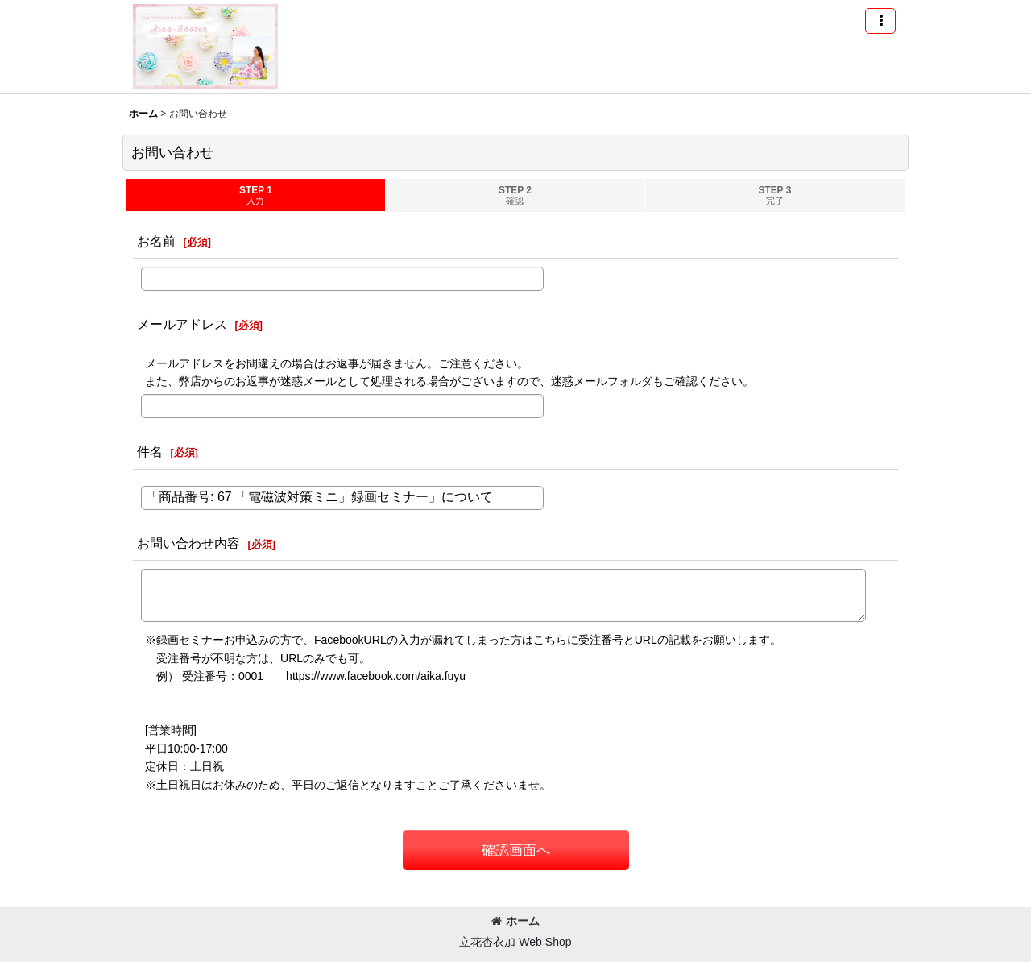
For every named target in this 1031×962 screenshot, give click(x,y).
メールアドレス (182, 324)
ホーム (515, 920)
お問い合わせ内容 (188, 543)
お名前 (156, 241)
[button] (880, 21)
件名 (150, 451)
